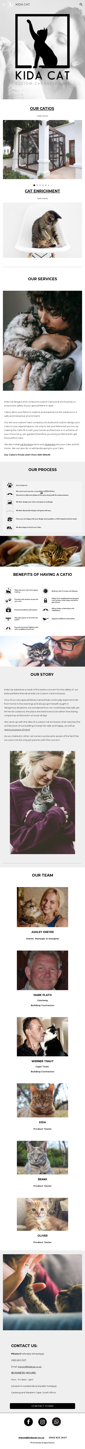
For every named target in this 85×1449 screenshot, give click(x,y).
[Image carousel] (42, 153)
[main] (42, 111)
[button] (4, 4)
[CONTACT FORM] (42, 1406)
